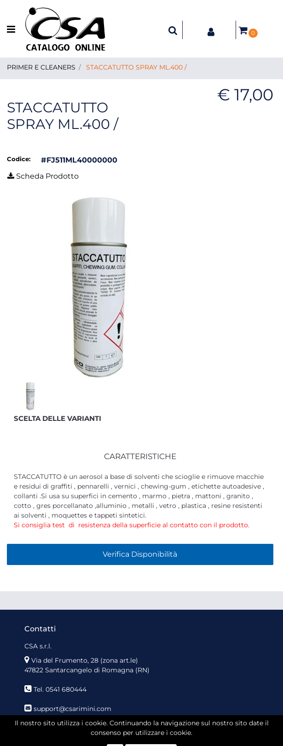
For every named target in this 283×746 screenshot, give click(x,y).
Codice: (18, 159)
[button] (173, 30)
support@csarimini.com (72, 709)
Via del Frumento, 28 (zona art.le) (84, 660)
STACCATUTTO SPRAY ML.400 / (136, 67)
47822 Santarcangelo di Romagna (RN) (87, 670)
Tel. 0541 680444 (60, 689)
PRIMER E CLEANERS (41, 67)
